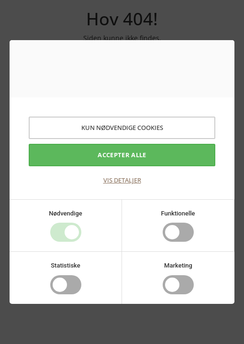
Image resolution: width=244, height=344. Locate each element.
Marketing (178, 265)
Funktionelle (178, 213)
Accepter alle (122, 154)
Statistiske (65, 265)
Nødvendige (65, 213)
